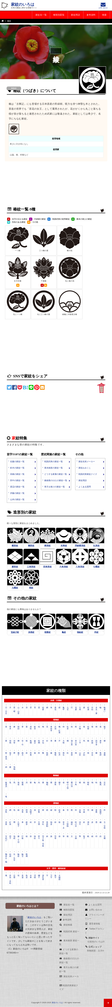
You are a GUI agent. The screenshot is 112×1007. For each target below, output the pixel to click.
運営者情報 (94, 924)
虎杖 (31, 728)
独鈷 (35, 837)
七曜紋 (96, 567)
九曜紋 (15, 588)
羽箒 (55, 837)
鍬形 (27, 823)
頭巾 (80, 823)
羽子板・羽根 (43, 841)
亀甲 (64, 709)
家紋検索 (67, 925)
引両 (80, 709)
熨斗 (39, 837)
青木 (10, 728)
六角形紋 (63, 567)
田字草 (96, 743)
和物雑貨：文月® (95, 951)
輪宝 (23, 855)
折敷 (39, 811)
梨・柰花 (6, 756)
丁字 (80, 742)
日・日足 (6, 710)
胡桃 (10, 742)
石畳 (14, 877)
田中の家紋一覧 (17, 480)
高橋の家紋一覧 (17, 474)
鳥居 (27, 877)
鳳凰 (100, 784)
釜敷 (96, 811)
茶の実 (76, 743)
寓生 (64, 754)
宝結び (6, 838)
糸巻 (23, 811)
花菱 (76, 709)
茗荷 (72, 754)
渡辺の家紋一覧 (17, 487)
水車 (31, 877)
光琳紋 (64, 545)
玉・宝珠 (105, 825)
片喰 (80, 728)
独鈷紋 (80, 632)
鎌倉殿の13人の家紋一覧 (55, 480)
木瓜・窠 (96, 710)
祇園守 (100, 812)
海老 (18, 784)
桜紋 (31, 588)
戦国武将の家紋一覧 (53, 461)
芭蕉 (31, 754)
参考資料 (90, 15)
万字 (51, 877)
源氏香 (43, 878)
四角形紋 (47, 567)
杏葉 (6, 823)
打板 (23, 837)
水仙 (43, 742)
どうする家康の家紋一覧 (55, 474)
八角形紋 (80, 567)
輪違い (105, 710)
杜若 (68, 728)
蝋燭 (27, 855)
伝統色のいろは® (95, 942)
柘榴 (31, 742)
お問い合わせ (95, 910)
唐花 (55, 709)
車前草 (51, 729)
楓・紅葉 (59, 730)
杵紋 (96, 632)
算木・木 (64, 825)
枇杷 (47, 754)
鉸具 (59, 811)
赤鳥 (6, 811)
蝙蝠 (47, 784)
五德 (39, 823)
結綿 (10, 855)
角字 (55, 877)
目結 (92, 709)
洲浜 (88, 823)
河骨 (14, 742)
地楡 (14, 768)
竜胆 (100, 754)
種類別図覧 (58, 15)
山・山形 (18, 710)
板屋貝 (6, 785)
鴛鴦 (23, 784)
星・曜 (14, 710)
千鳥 (76, 784)
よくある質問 (84, 487)
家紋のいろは (22, 4)
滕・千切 (18, 839)
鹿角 (55, 784)
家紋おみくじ (84, 468)
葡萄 (55, 754)
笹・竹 (23, 743)
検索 (104, 15)
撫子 (18, 754)
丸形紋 (96, 545)
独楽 (51, 823)
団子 (10, 837)
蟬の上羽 (68, 785)
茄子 (10, 754)
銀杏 (35, 728)
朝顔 (18, 728)
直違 (23, 877)
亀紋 (64, 632)
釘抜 (10, 823)
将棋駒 (47, 824)
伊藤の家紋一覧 (17, 493)
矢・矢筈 (14, 857)
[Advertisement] (56, 184)
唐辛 (100, 742)
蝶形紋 (15, 545)
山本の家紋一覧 (17, 499)
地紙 (14, 837)
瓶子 (84, 837)
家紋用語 (75, 15)
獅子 (59, 784)
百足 (105, 784)
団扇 (27, 811)
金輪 (80, 811)
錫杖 (72, 823)
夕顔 (84, 754)
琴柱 (43, 823)
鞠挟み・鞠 (6, 858)
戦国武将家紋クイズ (87, 474)
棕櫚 (39, 742)
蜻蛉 (88, 784)
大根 (64, 742)
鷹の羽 (72, 785)
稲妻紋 (47, 632)
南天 (23, 754)
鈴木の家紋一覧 (17, 468)
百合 (92, 754)
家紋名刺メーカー (86, 461)
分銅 (76, 837)
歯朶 (35, 742)
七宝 (68, 709)
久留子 (18, 824)
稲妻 (43, 709)
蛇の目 (76, 824)
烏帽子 (31, 812)
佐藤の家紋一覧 (17, 461)
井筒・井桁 (10, 879)
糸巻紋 (31, 632)
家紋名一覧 (40, 15)
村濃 (88, 709)
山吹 (80, 754)
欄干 (39, 877)
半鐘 (84, 811)
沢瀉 (55, 728)
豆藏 (105, 837)
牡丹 (59, 754)
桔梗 (88, 728)
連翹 (105, 754)
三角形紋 (31, 567)
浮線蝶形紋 (80, 545)
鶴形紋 (31, 545)
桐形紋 (47, 545)
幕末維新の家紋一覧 (53, 468)
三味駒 (68, 824)
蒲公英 (72, 743)
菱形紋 (15, 567)
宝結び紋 (15, 632)
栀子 (105, 728)
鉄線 (92, 742)
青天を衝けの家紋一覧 (54, 487)
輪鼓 (18, 855)
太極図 (59, 878)
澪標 (35, 877)
